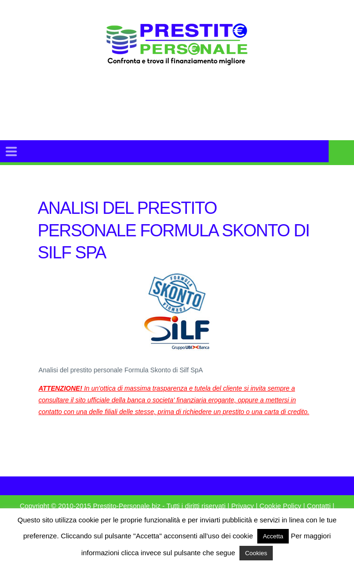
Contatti (319, 506)
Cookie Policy (280, 506)
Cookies (256, 553)
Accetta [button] (273, 536)
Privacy (242, 506)
